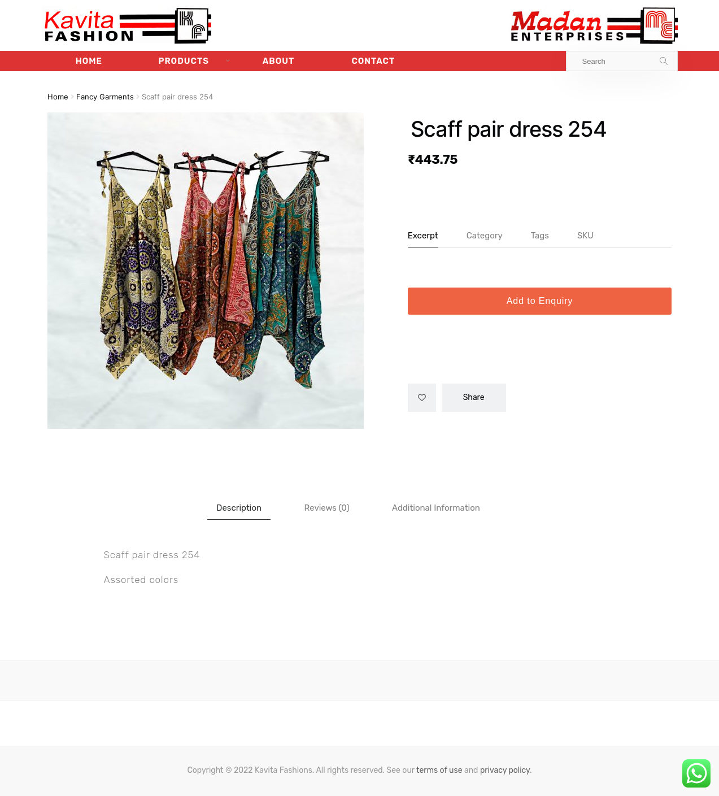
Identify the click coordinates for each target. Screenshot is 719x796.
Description (239, 508)
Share (474, 397)
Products (183, 61)
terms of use (439, 770)
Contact (373, 61)
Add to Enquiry (540, 301)
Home (89, 61)
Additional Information (436, 508)
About (279, 61)
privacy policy (505, 770)
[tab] (239, 508)
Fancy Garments (105, 97)
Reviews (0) (327, 508)
